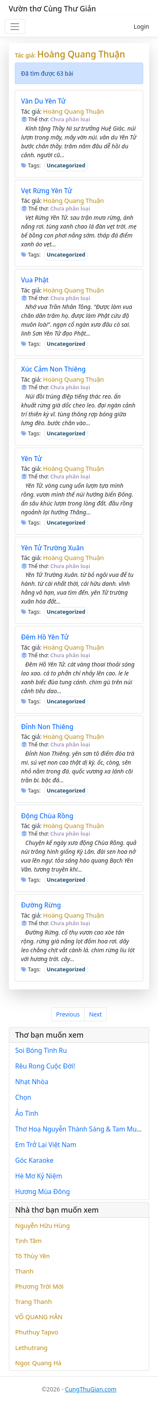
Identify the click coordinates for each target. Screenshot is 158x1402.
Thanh (24, 1271)
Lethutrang (31, 1347)
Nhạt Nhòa (31, 1081)
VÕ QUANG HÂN (39, 1316)
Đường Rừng (41, 905)
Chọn (23, 1097)
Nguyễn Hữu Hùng (42, 1225)
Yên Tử (31, 458)
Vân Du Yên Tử (43, 101)
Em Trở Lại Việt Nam (45, 1144)
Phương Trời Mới (39, 1286)
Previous (68, 1014)
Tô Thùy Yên (32, 1256)
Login (141, 26)
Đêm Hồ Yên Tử (45, 637)
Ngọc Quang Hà (38, 1362)
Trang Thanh (33, 1301)
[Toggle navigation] (15, 26)
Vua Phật (35, 280)
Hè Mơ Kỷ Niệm (38, 1176)
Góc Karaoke (34, 1160)
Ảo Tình (26, 1113)
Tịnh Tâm (28, 1240)
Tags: (31, 165)
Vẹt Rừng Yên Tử (46, 190)
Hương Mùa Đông (42, 1191)
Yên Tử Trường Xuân (52, 548)
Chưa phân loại (70, 119)
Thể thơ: (35, 119)
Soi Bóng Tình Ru (41, 1050)
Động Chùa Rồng (47, 816)
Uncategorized (66, 165)
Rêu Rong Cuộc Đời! (45, 1066)
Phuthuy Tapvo (36, 1332)
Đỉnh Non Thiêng (47, 726)
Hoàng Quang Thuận (81, 54)
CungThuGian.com (90, 1389)
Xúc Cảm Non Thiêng (53, 369)
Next (95, 1014)
